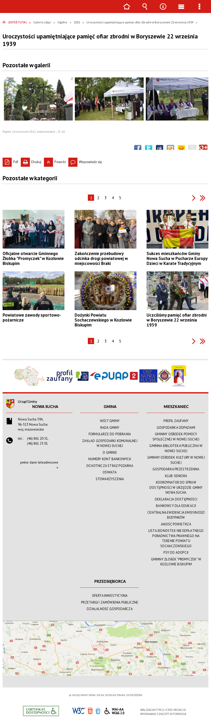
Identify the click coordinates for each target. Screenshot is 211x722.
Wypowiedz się (85, 161)
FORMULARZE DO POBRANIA (110, 434)
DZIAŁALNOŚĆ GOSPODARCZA (110, 609)
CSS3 (98, 710)
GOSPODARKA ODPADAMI (176, 427)
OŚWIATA (110, 472)
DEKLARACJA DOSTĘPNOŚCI (176, 499)
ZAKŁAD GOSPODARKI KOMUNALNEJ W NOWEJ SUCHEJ (109, 443)
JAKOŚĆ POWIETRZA (176, 524)
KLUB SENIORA (176, 476)
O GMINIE (110, 452)
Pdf (10, 161)
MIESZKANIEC (176, 406)
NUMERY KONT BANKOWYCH (109, 459)
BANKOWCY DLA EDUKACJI (176, 506)
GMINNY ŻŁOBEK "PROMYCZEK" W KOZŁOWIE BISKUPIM (176, 562)
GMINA (110, 406)
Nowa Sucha (45, 406)
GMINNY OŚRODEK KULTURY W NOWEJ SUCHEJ (176, 460)
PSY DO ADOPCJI (175, 552)
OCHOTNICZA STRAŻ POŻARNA (109, 466)
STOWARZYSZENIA (110, 479)
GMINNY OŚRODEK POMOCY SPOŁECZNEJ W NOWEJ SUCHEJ (176, 437)
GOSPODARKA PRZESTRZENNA (176, 469)
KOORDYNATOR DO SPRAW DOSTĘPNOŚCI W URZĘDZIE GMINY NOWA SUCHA (176, 487)
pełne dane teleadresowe (39, 462)
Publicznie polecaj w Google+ (203, 149)
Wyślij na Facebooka (138, 149)
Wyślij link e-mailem (192, 149)
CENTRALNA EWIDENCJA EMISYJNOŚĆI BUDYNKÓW (176, 515)
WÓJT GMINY (110, 421)
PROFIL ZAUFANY (175, 421)
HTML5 (90, 710)
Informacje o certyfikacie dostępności (41, 711)
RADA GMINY (110, 427)
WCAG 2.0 (114, 710)
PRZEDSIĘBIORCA (110, 581)
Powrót (55, 161)
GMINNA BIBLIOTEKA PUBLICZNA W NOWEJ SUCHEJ (175, 448)
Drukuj (31, 161)
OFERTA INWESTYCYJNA (110, 595)
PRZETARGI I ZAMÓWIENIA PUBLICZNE (109, 602)
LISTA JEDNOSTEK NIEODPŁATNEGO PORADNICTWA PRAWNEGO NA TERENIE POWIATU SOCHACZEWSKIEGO (176, 538)
